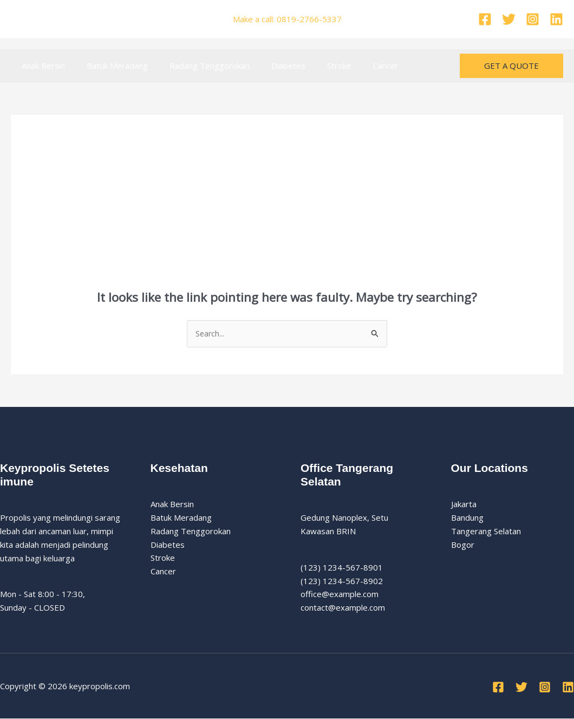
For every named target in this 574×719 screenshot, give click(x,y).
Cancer (356, 65)
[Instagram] (532, 19)
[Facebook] (485, 19)
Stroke (315, 65)
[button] (511, 66)
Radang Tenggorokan (196, 65)
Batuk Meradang (109, 65)
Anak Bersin (40, 65)
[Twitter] (509, 19)
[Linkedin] (556, 19)
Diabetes (269, 65)
